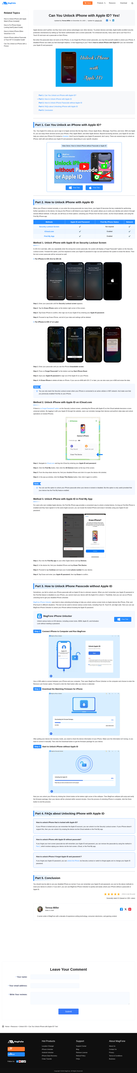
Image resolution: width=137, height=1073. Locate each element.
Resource (112, 3)
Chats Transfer (47, 1059)
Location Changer (48, 1046)
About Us (112, 1046)
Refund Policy (80, 1056)
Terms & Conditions (115, 1056)
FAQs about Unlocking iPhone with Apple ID (58, 106)
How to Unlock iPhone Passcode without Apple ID (60, 103)
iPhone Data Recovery (49, 1056)
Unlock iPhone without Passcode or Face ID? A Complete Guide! (15, 39)
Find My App (49, 236)
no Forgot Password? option (49, 408)
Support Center (81, 1046)
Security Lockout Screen (49, 227)
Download (123, 3)
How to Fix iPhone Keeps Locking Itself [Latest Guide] (13, 26)
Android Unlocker (48, 1052)
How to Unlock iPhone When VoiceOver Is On (13, 32)
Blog (77, 1049)
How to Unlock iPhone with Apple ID (55, 99)
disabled (66, 136)
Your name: (21, 977)
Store (89, 3)
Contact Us (113, 1049)
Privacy (111, 1052)
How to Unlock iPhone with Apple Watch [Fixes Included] (15, 20)
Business (112, 1059)
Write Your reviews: (18, 994)
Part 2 (38, 846)
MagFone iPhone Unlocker (42, 602)
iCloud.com (49, 231)
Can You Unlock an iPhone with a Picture (15, 45)
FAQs (78, 1059)
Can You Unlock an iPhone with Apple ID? (57, 95)
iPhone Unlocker (47, 1049)
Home (7, 1026)
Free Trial (74, 187)
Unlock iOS (98, 20)
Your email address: (17, 986)
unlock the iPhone (73, 861)
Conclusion (46, 110)
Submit (68, 1011)
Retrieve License (81, 1052)
